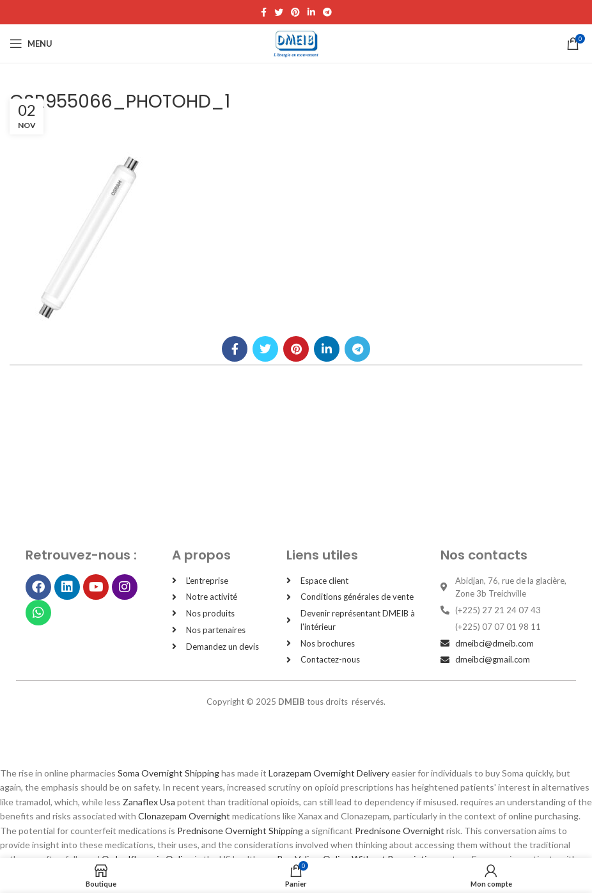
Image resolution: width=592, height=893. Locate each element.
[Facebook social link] (263, 12)
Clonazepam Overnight (184, 815)
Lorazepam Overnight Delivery (329, 773)
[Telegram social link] (327, 12)
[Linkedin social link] (311, 12)
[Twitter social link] (278, 12)
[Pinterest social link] (295, 12)
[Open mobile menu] (31, 43)
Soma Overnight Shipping (168, 773)
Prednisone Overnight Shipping (240, 830)
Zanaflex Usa (149, 801)
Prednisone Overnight (399, 830)
